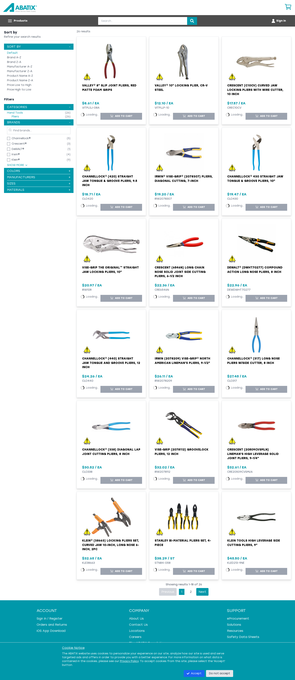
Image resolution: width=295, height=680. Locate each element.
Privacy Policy (129, 661)
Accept (194, 673)
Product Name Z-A (20, 80)
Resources (235, 631)
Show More (17, 165)
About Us (136, 618)
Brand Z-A (14, 62)
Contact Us (138, 624)
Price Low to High (19, 85)
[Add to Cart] (121, 116)
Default (12, 52)
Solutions (234, 624)
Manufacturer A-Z (19, 66)
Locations (137, 631)
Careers (135, 637)
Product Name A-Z (20, 75)
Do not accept (219, 673)
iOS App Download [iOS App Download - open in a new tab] (51, 631)
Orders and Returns (52, 624)
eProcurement (238, 618)
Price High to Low (19, 89)
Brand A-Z (14, 57)
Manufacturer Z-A (19, 71)
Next (202, 592)
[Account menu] (278, 20)
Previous (167, 592)
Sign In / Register (49, 618)
